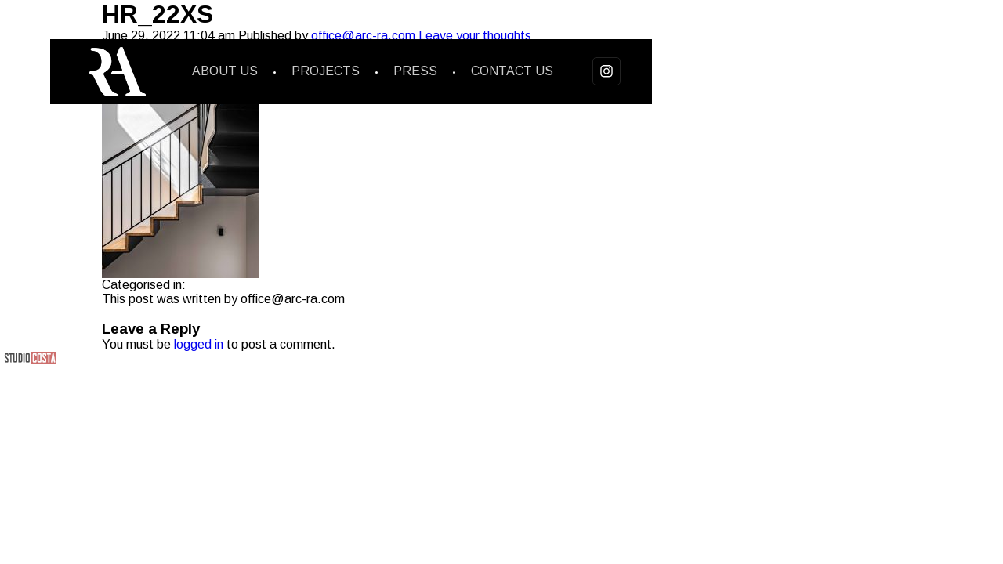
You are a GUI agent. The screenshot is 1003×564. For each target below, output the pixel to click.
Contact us (512, 71)
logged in (198, 344)
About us (225, 71)
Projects (325, 71)
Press (415, 71)
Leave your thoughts (474, 35)
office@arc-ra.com (363, 35)
